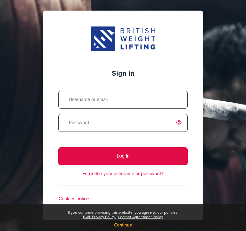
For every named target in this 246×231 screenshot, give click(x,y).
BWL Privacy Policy (99, 217)
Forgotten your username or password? (123, 173)
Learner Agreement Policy (140, 217)
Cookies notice (74, 198)
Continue (123, 225)
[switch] (180, 123)
